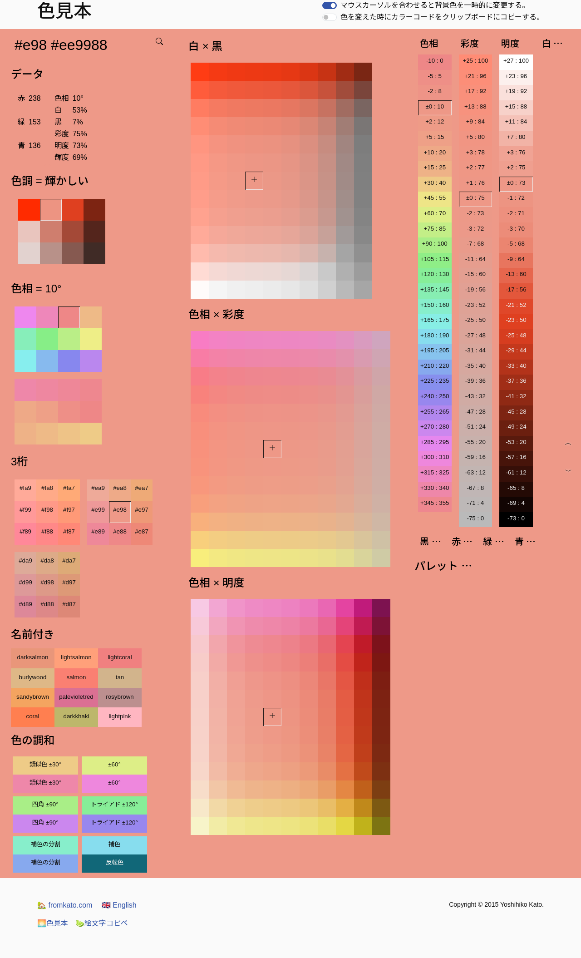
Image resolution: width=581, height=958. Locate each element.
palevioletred (76, 696)
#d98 (47, 582)
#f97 (69, 509)
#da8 (47, 560)
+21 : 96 (475, 76)
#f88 (47, 531)
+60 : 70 (435, 213)
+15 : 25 (435, 167)
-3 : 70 (516, 228)
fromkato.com (64, 905)
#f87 (69, 531)
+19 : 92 (516, 91)
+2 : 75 (516, 167)
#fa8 (47, 487)
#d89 (25, 604)
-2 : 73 (475, 213)
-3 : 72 (475, 228)
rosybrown (119, 696)
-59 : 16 (475, 457)
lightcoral (120, 657)
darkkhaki (76, 716)
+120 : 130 (434, 274)
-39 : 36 (475, 380)
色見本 (52, 923)
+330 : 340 (434, 487)
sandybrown (32, 696)
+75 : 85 (435, 228)
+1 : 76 (475, 182)
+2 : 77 (475, 167)
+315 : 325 (434, 472)
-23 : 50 (516, 319)
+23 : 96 (516, 76)
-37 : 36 (516, 380)
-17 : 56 (516, 289)
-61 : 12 (516, 472)
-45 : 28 (516, 411)
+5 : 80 (475, 136)
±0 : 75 (475, 197)
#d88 (47, 604)
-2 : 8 (435, 91)
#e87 (141, 531)
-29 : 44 (516, 350)
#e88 (120, 531)
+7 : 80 (516, 136)
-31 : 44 (475, 350)
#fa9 (25, 487)
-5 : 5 (435, 76)
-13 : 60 (516, 274)
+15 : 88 (516, 106)
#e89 (98, 531)
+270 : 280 (434, 426)
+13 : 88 (475, 106)
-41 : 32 (516, 396)
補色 (114, 844)
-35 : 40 (475, 365)
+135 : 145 (434, 289)
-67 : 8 (475, 487)
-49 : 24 (516, 426)
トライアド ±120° (114, 804)
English (119, 905)
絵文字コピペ (101, 923)
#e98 (120, 509)
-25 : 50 (475, 319)
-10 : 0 (434, 60)
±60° (114, 764)
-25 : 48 (516, 335)
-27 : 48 (475, 335)
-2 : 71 (516, 213)
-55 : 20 (475, 442)
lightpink (120, 716)
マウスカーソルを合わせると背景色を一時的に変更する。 (434, 5)
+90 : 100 (435, 243)
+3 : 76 (516, 152)
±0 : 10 (434, 106)
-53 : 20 (516, 442)
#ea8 (120, 487)
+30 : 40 (435, 182)
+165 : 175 (434, 319)
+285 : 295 (434, 442)
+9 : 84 (475, 121)
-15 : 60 (475, 274)
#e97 (141, 509)
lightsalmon (76, 657)
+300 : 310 (434, 457)
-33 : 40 (516, 365)
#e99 (98, 509)
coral (32, 716)
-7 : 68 (475, 243)
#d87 (69, 604)
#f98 (47, 509)
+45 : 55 (435, 197)
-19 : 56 (475, 289)
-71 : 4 (475, 502)
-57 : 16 (516, 457)
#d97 (69, 582)
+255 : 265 (434, 411)
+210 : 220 (434, 365)
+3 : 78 (475, 152)
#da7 (69, 560)
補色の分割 (45, 844)
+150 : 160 (434, 304)
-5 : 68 (516, 243)
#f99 (25, 509)
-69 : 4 (516, 502)
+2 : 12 (434, 121)
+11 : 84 (516, 121)
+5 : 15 (434, 136)
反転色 (114, 862)
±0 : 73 (516, 182)
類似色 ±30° (45, 764)
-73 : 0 (516, 518)
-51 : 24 (475, 426)
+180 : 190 (434, 335)
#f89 (25, 531)
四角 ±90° (45, 804)
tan (120, 677)
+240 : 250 (434, 396)
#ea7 (141, 487)
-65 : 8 (516, 487)
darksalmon (33, 657)
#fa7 (69, 487)
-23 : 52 (475, 304)
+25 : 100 (475, 60)
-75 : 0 (475, 518)
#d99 (25, 582)
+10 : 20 (435, 152)
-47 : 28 (475, 411)
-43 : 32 (475, 396)
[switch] (329, 5)
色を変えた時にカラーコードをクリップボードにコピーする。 (442, 17)
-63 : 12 (475, 472)
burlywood (33, 677)
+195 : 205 (434, 350)
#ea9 (98, 487)
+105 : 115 (434, 259)
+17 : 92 (475, 91)
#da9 (25, 560)
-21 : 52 (516, 304)
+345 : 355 (434, 502)
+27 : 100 (516, 60)
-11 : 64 (475, 259)
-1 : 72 (516, 197)
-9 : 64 (516, 259)
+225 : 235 (434, 380)
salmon (76, 677)
